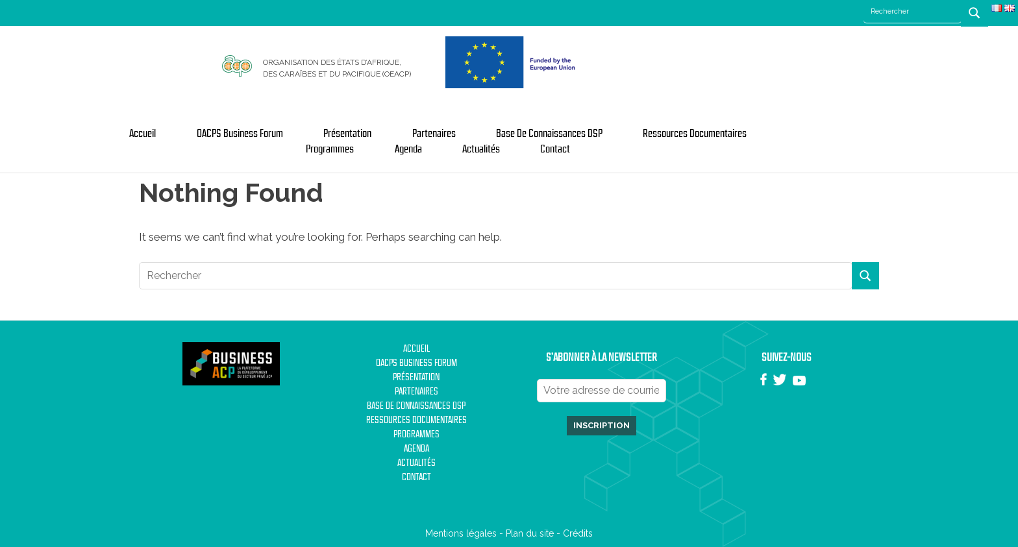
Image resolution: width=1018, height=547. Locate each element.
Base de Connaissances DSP (549, 133)
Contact (555, 149)
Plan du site (530, 533)
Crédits (578, 533)
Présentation (347, 133)
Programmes (330, 149)
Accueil (142, 133)
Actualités (481, 149)
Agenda (408, 149)
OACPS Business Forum (240, 133)
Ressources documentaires (695, 133)
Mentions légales (461, 533)
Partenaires (434, 133)
